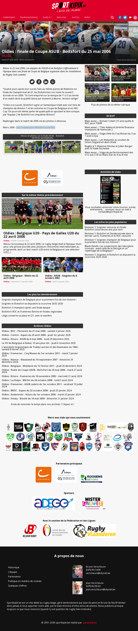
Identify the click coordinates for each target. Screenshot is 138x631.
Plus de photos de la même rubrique (110, 104)
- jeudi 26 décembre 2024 (42, 366)
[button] (14, 147)
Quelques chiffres (17, 585)
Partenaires (14, 576)
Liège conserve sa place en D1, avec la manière (27, 315)
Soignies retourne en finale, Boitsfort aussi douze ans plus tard (106, 228)
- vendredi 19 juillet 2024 (42, 385)
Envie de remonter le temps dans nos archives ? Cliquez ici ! (42, 404)
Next (75, 147)
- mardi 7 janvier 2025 (40, 354)
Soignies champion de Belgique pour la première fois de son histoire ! (39, 299)
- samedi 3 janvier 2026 (36, 331)
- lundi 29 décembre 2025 (35, 339)
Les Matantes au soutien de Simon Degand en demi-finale (107, 141)
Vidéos (87, 17)
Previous (9, 147)
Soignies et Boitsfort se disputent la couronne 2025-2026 (32, 303)
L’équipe (12, 572)
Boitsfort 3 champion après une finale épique (26, 307)
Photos (75, 17)
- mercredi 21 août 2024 (42, 376)
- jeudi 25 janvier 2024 (37, 390)
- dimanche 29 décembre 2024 (37, 360)
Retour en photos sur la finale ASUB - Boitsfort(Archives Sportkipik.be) (42, 136)
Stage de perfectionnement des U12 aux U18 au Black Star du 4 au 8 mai (109, 153)
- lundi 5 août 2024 (37, 380)
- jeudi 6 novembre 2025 (39, 343)
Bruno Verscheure (27, 60)
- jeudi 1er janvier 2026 (36, 335)
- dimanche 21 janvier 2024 (38, 398)
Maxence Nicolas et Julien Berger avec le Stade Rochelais (108, 147)
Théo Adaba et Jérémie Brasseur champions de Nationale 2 (109, 128)
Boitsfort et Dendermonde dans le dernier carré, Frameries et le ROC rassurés (109, 234)
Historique (13, 567)
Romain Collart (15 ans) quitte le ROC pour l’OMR (109, 122)
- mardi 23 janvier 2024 (41, 394)
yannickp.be (90, 622)
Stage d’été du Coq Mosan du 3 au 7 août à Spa (110, 134)
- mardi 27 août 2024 (42, 371)
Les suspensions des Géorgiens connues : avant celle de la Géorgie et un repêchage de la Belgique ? (109, 248)
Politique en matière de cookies (25, 581)
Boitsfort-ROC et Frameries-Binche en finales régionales (32, 311)
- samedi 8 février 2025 (40, 348)
